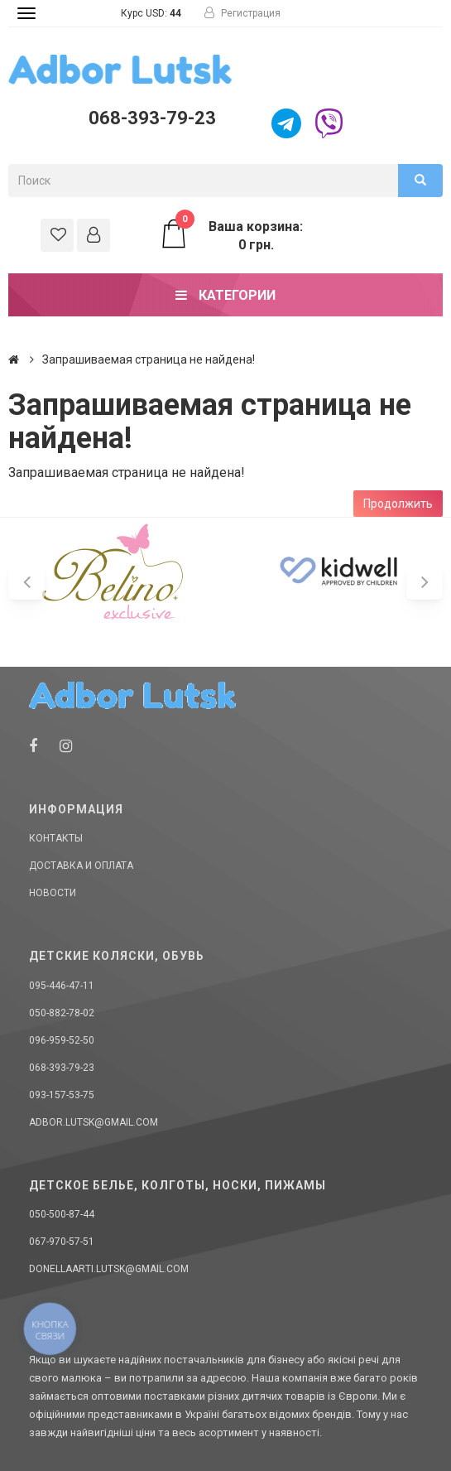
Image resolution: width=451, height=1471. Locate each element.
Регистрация (242, 13)
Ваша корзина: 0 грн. (231, 235)
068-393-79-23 (152, 118)
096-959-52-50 (61, 1040)
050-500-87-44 (61, 1214)
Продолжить (398, 503)
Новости (52, 893)
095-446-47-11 (61, 985)
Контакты (56, 838)
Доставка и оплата (81, 865)
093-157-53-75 (61, 1095)
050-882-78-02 (61, 1013)
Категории (225, 295)
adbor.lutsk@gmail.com (93, 1122)
